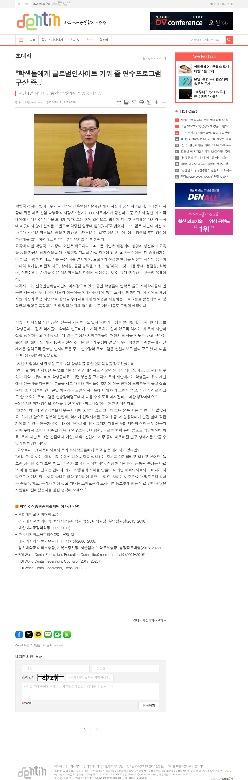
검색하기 (229, 40)
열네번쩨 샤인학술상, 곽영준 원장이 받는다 (207, 164)
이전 (84, 729)
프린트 (141, 102)
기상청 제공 (63, 5)
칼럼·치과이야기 (52, 39)
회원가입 (214, 3)
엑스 (29, 634)
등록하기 (149, 705)
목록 (126, 102)
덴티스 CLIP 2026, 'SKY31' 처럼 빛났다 (204, 176)
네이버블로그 (48, 634)
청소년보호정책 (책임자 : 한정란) (145, 766)
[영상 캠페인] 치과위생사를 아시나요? (204, 158)
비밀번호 (99, 668)
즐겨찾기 (27, 4)
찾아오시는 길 (92, 766)
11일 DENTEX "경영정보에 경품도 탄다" (205, 126)
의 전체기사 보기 (148, 620)
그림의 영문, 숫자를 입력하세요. (88, 677)
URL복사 (119, 102)
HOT (188, 111)
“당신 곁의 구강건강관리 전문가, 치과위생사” (207, 170)
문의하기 (199, 766)
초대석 (162, 58)
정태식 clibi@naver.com (28, 102)
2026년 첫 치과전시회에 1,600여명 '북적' (205, 151)
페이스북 (19, 634)
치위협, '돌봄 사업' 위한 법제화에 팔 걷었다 (207, 120)
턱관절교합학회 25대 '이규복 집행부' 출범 (206, 139)
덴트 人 (74, 39)
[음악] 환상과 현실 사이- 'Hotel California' (206, 145)
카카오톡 (38, 634)
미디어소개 (60, 766)
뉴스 (32, 39)
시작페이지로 (19, 4)
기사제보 (75, 766)
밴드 (67, 634)
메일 (134, 102)
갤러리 (103, 39)
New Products (203, 56)
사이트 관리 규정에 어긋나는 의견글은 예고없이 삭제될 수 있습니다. (68, 686)
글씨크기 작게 (164, 102)
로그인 (225, 3)
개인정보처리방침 (113, 766)
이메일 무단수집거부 (179, 766)
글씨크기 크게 (156, 102)
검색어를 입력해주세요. (205, 39)
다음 (96, 729)
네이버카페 (57, 634)
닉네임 (28, 668)
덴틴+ (89, 39)
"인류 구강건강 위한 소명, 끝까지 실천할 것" (207, 133)
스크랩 (149, 102)
